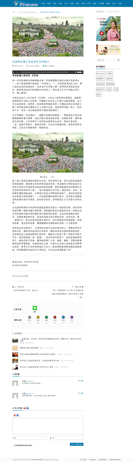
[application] (48, 72)
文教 (60, 3)
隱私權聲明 (103, 460)
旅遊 (77, 3)
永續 (119, 3)
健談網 (109, 78)
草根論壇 (26, 12)
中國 (116, 89)
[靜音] (75, 72)
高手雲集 (84, 460)
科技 (55, 3)
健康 (72, 3)
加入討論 (17, 408)
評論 (43, 3)
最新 (20, 12)
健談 (110, 73)
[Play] (14, 72)
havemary (101, 73)
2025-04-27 (29, 381)
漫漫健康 (100, 84)
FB (52, 177)
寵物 (108, 3)
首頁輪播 (33, 12)
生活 (66, 3)
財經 (49, 3)
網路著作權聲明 (21, 265)
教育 (98, 95)
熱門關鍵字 (100, 67)
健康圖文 (100, 78)
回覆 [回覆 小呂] (80, 381)
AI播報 (101, 3)
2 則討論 (16, 374)
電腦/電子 (101, 89)
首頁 (13, 12)
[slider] (45, 72)
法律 (114, 3)
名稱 (13, 438)
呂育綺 (37, 66)
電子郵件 (52, 439)
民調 (83, 3)
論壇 (94, 3)
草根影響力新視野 (31, 262)
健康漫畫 (110, 84)
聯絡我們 (93, 460)
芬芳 (89, 3)
